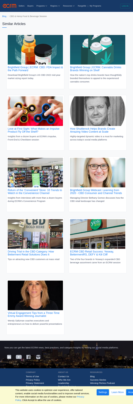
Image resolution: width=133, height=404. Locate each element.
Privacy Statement (35, 383)
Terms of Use (32, 376)
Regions (55, 6)
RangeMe (82, 6)
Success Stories (98, 380)
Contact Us (63, 376)
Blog (4, 16)
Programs (41, 6)
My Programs (95, 6)
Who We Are (64, 380)
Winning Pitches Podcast (102, 383)
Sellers (21, 6)
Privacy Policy (33, 380)
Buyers (30, 6)
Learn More (117, 392)
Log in (125, 6)
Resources (69, 6)
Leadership (63, 383)
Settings (103, 392)
